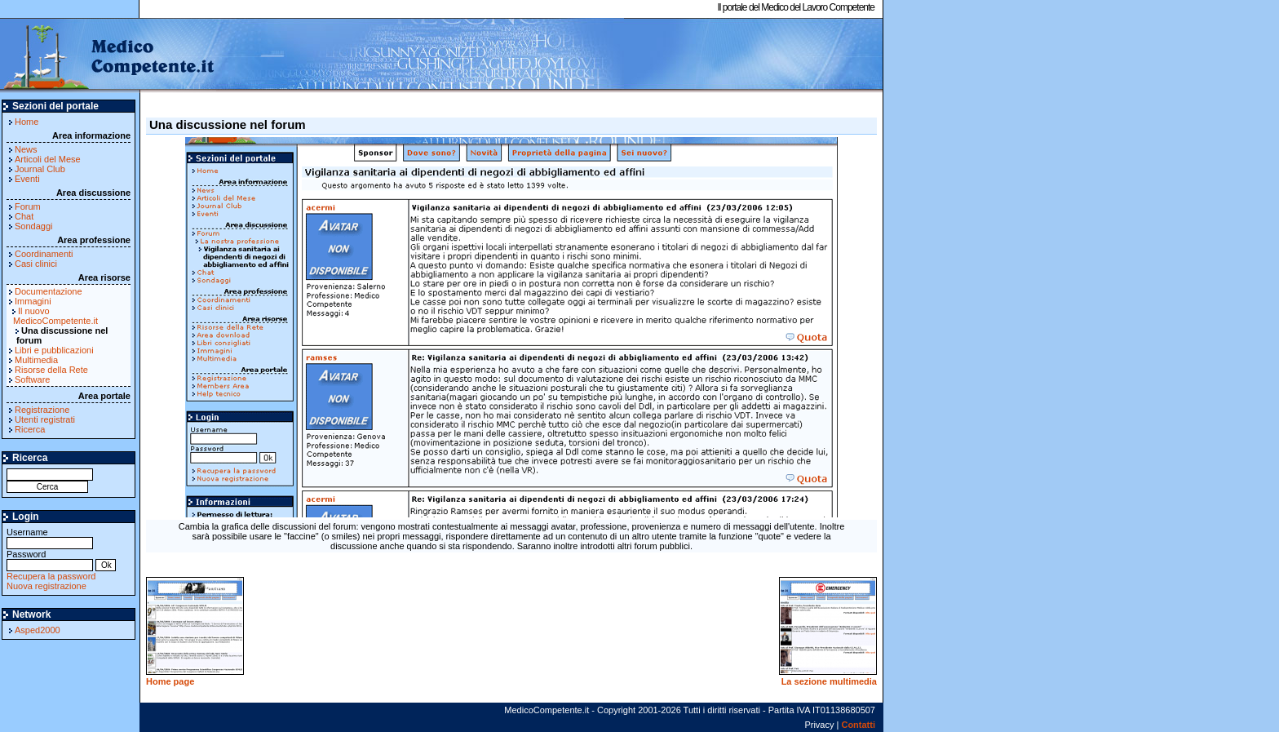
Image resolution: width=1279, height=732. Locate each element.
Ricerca (30, 429)
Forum (28, 206)
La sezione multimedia (829, 681)
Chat (24, 216)
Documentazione (48, 291)
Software (32, 379)
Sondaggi (34, 226)
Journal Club (40, 169)
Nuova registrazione (46, 586)
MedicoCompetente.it (108, 55)
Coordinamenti (44, 254)
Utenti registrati (45, 419)
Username (50, 537)
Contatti (858, 725)
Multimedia (36, 360)
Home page (170, 681)
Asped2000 (37, 630)
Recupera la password (51, 576)
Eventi (27, 179)
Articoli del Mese (48, 159)
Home (26, 121)
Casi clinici (36, 263)
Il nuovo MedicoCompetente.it (55, 316)
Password (50, 559)
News (26, 149)
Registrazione (42, 410)
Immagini (33, 301)
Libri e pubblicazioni (54, 350)
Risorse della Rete (51, 370)
